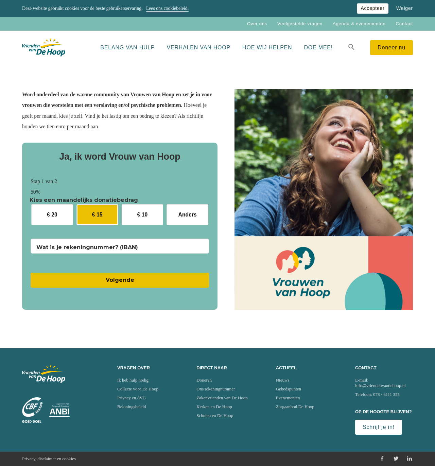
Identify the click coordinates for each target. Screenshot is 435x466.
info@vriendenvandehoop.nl (380, 385)
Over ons (257, 23)
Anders (187, 215)
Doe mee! (318, 47)
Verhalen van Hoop (199, 47)
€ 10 (142, 215)
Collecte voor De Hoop (137, 388)
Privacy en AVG (131, 397)
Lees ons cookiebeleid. (167, 8)
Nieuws (283, 380)
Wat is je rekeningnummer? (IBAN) (87, 247)
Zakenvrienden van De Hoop (222, 397)
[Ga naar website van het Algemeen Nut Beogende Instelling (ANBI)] (59, 410)
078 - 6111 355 (386, 394)
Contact (404, 23)
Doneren (204, 380)
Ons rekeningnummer (215, 388)
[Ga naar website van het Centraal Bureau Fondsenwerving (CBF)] (32, 410)
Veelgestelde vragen (300, 23)
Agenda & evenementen (359, 23)
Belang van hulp (127, 47)
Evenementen (288, 397)
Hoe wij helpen (267, 47)
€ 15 (97, 215)
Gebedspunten (288, 388)
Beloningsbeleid (131, 406)
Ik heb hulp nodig (133, 380)
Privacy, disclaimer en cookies (49, 458)
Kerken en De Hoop (214, 406)
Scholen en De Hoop (214, 415)
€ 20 (52, 215)
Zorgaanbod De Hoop (295, 406)
